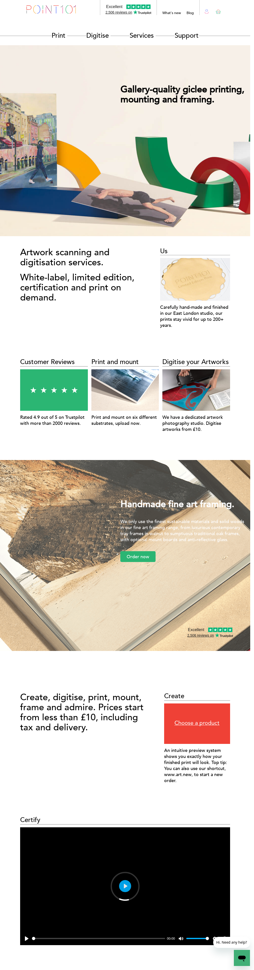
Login (207, 11)
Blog (190, 13)
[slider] (98, 938)
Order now (138, 556)
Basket (217, 11)
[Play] (27, 939)
